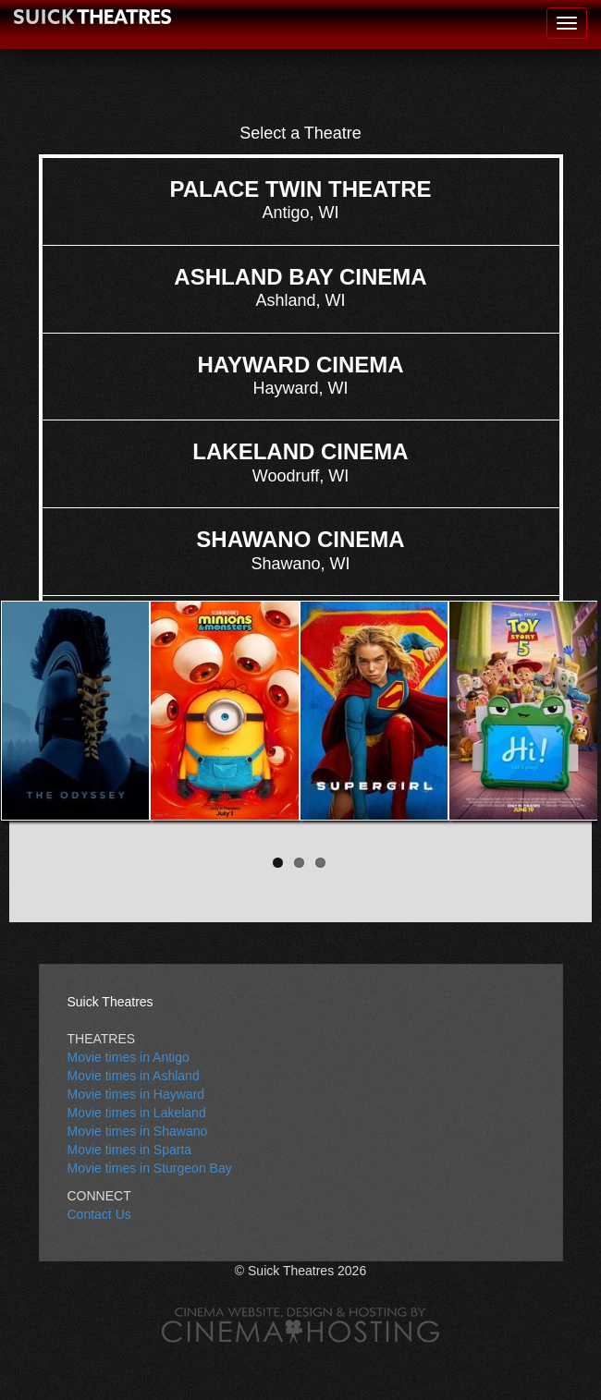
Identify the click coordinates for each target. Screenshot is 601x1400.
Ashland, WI (300, 287)
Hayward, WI (300, 374)
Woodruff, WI (300, 461)
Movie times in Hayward (136, 1094)
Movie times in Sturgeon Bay (149, 1168)
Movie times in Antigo (128, 1057)
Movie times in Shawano (137, 1131)
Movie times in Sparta (129, 1149)
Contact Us (99, 1214)
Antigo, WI (300, 199)
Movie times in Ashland (133, 1075)
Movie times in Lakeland (136, 1112)
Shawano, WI (300, 549)
